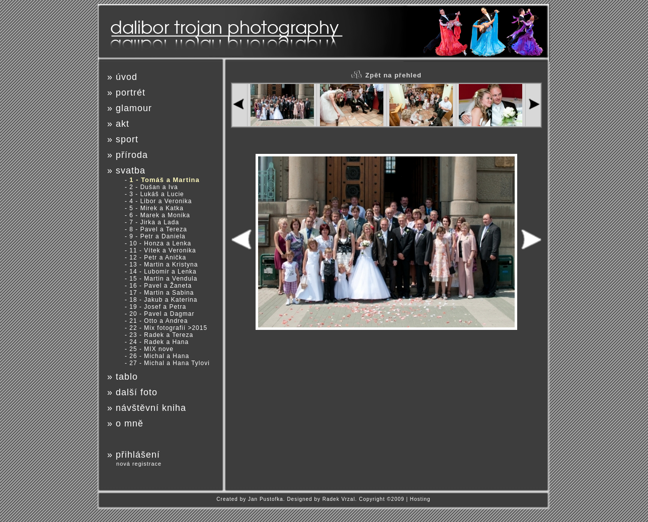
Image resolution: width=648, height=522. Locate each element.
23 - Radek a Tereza (161, 334)
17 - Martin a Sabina (161, 292)
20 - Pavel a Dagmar (161, 313)
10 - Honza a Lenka (160, 243)
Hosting (420, 499)
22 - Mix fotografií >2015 (168, 327)
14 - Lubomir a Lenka (162, 271)
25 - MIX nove (151, 349)
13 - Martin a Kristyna (163, 264)
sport (127, 139)
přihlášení (138, 455)
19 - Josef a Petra (157, 306)
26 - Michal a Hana (159, 356)
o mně (129, 423)
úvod (126, 77)
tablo (127, 377)
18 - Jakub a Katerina (163, 299)
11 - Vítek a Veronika (162, 250)
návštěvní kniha (151, 408)
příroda (132, 155)
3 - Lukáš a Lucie (156, 194)
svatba (130, 170)
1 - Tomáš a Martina (164, 180)
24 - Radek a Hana (159, 341)
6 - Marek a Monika (159, 215)
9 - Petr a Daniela (157, 236)
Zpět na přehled (386, 75)
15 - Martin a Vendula (163, 278)
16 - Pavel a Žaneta (160, 285)
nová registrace (138, 464)
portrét (130, 93)
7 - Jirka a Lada (154, 222)
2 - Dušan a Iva (153, 187)
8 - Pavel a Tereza (158, 229)
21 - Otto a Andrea (158, 320)
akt (122, 124)
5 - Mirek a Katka (156, 208)
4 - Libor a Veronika (160, 201)
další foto (136, 392)
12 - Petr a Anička (157, 257)
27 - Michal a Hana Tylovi (169, 363)
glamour (134, 108)
